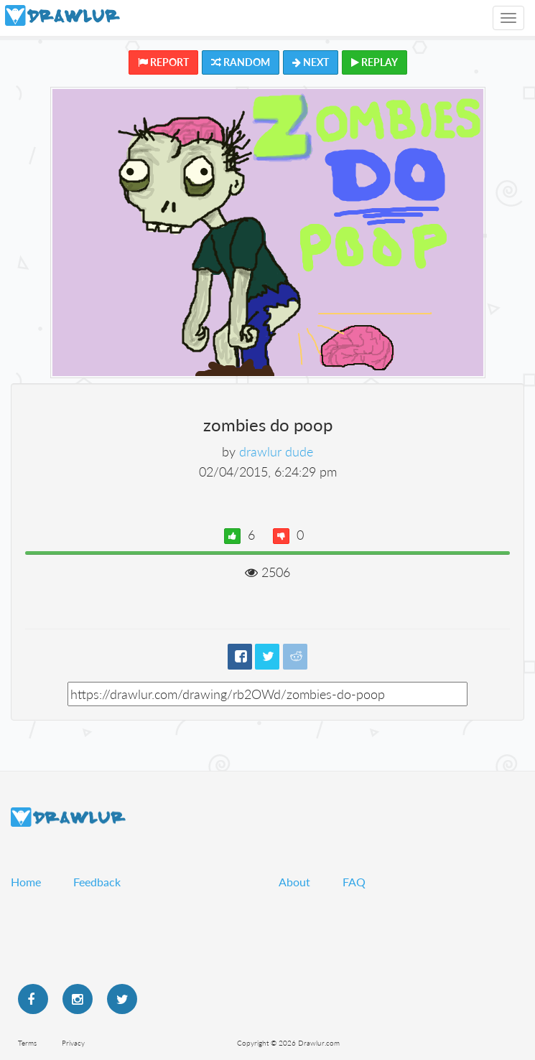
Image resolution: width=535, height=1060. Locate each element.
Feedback (97, 881)
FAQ (354, 881)
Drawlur (68, 817)
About (294, 881)
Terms (27, 1042)
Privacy (73, 1042)
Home (26, 881)
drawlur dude (276, 451)
